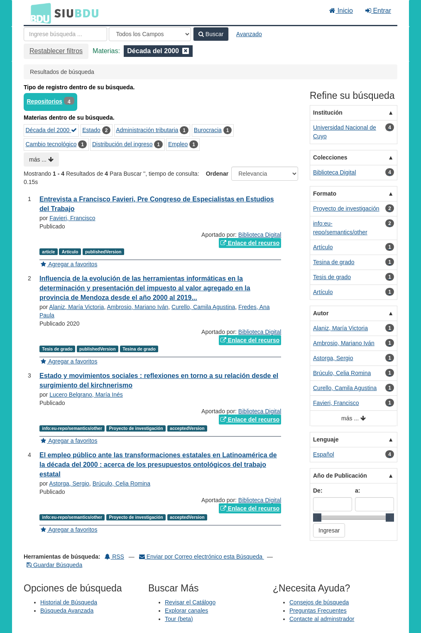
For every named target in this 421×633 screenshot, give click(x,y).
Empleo (178, 144)
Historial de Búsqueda (68, 602)
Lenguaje (325, 439)
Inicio (341, 10)
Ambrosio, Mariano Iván (137, 307)
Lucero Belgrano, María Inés (86, 394)
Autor (320, 313)
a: (357, 490)
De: (318, 490)
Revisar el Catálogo (190, 602)
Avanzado (249, 34)
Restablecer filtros (56, 50)
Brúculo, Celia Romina (121, 483)
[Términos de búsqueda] (65, 34)
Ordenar (217, 173)
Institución (328, 112)
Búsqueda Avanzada (66, 610)
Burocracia (208, 130)
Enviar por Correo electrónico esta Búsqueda (201, 556)
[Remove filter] (185, 50)
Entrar (378, 10)
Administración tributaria (147, 130)
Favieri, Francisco (72, 218)
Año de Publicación (340, 475)
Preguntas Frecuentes (318, 610)
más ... (41, 159)
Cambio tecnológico (51, 144)
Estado (91, 130)
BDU (38, 12)
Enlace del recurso (249, 243)
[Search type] (150, 34)
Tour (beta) (179, 619)
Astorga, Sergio (69, 483)
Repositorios (45, 101)
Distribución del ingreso (122, 144)
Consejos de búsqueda (319, 602)
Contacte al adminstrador (321, 619)
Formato (324, 193)
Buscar (210, 34)
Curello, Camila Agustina (203, 307)
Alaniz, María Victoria (76, 307)
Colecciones (330, 157)
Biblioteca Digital (259, 234)
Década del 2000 (51, 130)
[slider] (317, 517)
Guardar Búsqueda (54, 565)
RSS (114, 556)
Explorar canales (186, 610)
